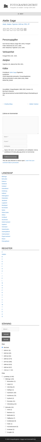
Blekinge (4, 176)
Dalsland (4, 183)
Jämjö (10, 384)
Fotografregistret (24, 5)
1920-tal (20, 24)
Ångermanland (6, 236)
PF (28, 24)
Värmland (4, 226)
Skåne (3, 215)
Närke (3, 210)
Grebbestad (11, 421)
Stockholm (5, 219)
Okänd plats (5, 212)
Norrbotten (5, 207)
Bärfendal (11, 415)
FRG (25, 24)
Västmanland (5, 234)
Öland (3, 238)
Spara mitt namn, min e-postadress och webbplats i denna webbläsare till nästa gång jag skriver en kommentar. (21, 151)
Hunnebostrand (12, 427)
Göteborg (4, 191)
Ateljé (4, 24)
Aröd (9, 410)
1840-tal (7, 353)
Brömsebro (11, 381)
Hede (9, 424)
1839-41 (7, 350)
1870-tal (8, 362)
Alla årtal (6, 347)
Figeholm (15, 24)
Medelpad (4, 205)
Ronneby (11, 401)
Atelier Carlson (33, 104)
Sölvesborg (11, 404)
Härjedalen (5, 198)
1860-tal (8, 359)
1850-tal (7, 356)
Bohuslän (4, 179)
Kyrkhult (10, 398)
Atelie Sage (13, 72)
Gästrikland (5, 188)
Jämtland (4, 200)
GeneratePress (31, 439)
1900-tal (8, 370)
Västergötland (6, 231)
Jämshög (10, 387)
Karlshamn (11, 393)
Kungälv (10, 432)
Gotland (4, 186)
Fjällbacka (11, 418)
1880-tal (8, 365)
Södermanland (6, 222)
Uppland (4, 224)
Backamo (11, 413)
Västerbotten (5, 229)
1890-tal (8, 367)
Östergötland (5, 241)
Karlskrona (11, 396)
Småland (4, 217)
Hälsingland (5, 195)
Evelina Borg (8, 104)
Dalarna (4, 181)
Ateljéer (9, 24)
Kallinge (10, 390)
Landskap (9, 377)
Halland (4, 193)
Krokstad (10, 430)
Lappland (4, 203)
